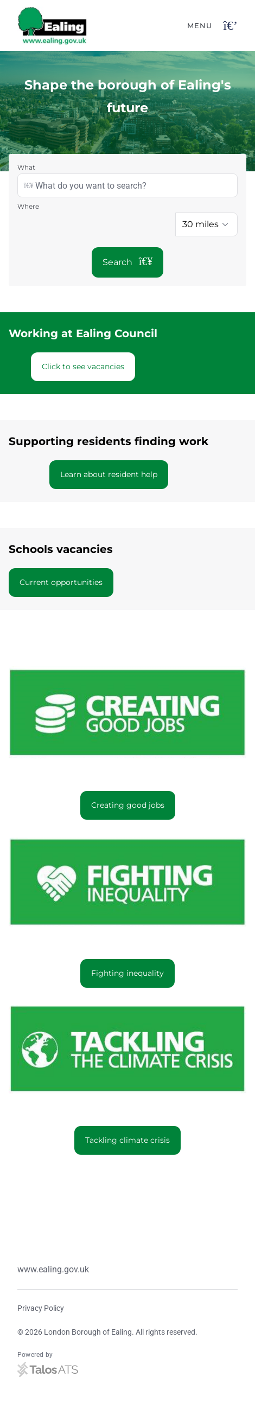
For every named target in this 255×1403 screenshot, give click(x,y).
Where (28, 206)
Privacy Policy (40, 1308)
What (26, 167)
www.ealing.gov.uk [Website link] (53, 1269)
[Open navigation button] (230, 25)
